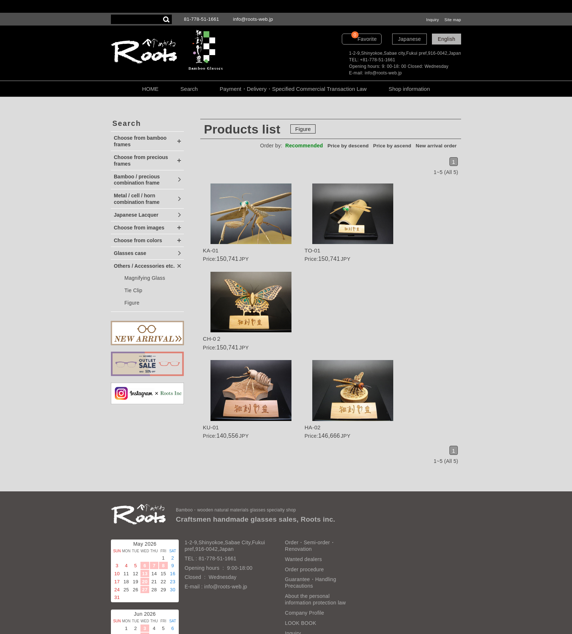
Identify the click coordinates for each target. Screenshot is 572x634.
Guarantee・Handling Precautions (310, 526)
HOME (150, 89)
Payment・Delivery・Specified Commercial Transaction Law (293, 89)
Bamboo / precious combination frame (137, 180)
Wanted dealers (303, 503)
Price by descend (342, 145)
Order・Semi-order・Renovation (310, 489)
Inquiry (432, 20)
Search (189, 89)
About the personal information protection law (315, 543)
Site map (452, 20)
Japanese (409, 39)
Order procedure (304, 513)
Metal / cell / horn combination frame (136, 199)
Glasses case (130, 253)
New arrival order (435, 145)
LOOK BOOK (300, 567)
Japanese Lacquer (136, 215)
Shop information (409, 89)
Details (243, 224)
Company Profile (304, 557)
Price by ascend (388, 145)
